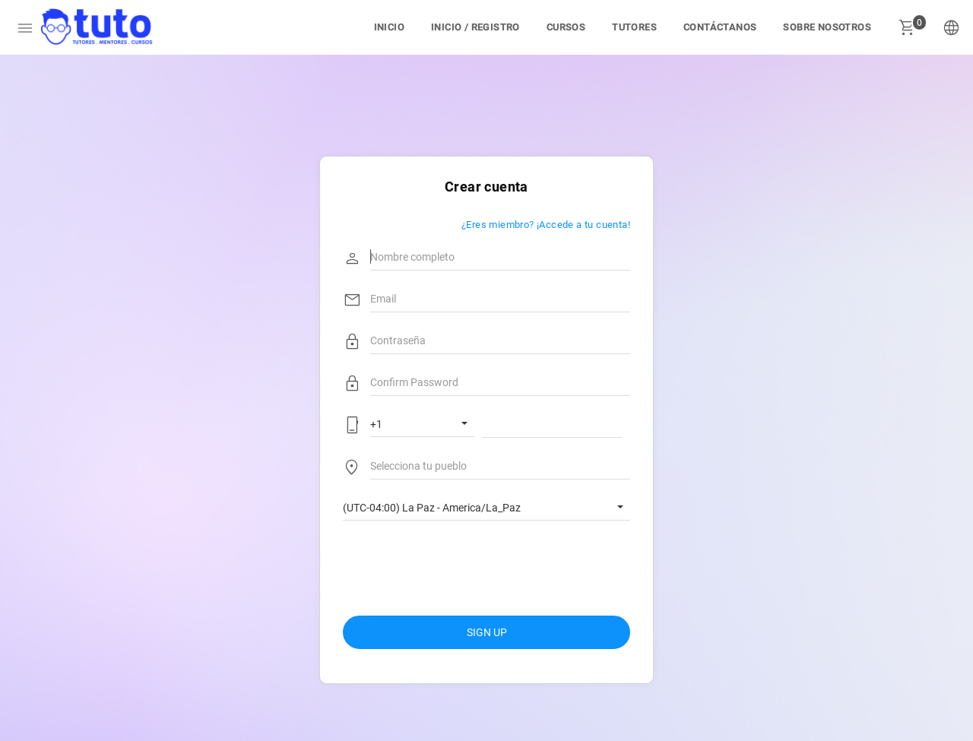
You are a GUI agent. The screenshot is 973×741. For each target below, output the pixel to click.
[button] (951, 28)
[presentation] (458, 561)
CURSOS (566, 26)
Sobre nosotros (827, 26)
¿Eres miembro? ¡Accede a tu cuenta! (545, 224)
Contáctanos (719, 26)
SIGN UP (487, 632)
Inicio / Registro (475, 26)
